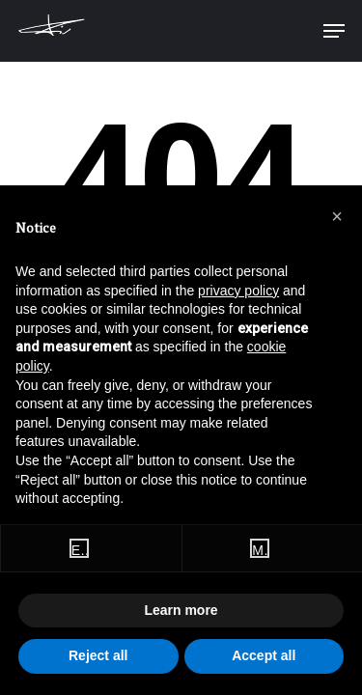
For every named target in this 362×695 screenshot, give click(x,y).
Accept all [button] (263, 655)
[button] (336, 216)
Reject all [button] (98, 655)
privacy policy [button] (238, 290)
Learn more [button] (180, 610)
